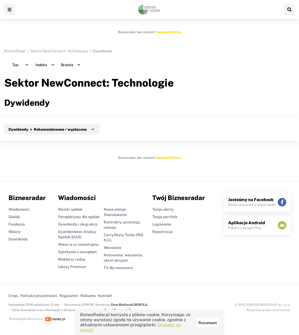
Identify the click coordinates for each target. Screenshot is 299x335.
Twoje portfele (164, 217)
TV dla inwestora (118, 268)
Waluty (14, 232)
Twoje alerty (163, 209)
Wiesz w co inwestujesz (78, 244)
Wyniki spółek (70, 209)
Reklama (88, 296)
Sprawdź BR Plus (168, 32)
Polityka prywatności (38, 296)
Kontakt (105, 296)
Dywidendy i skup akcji (78, 224)
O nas (13, 296)
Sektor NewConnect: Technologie (59, 51)
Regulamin (68, 296)
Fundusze (16, 224)
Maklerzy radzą (71, 259)
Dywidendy (18, 239)
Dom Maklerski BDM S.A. (129, 305)
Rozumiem (207, 323)
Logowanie (161, 224)
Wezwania (112, 247)
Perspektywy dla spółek (79, 217)
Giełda (14, 217)
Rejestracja (162, 232)
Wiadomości (19, 209)
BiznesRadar (15, 51)
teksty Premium (72, 267)
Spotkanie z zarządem (77, 252)
